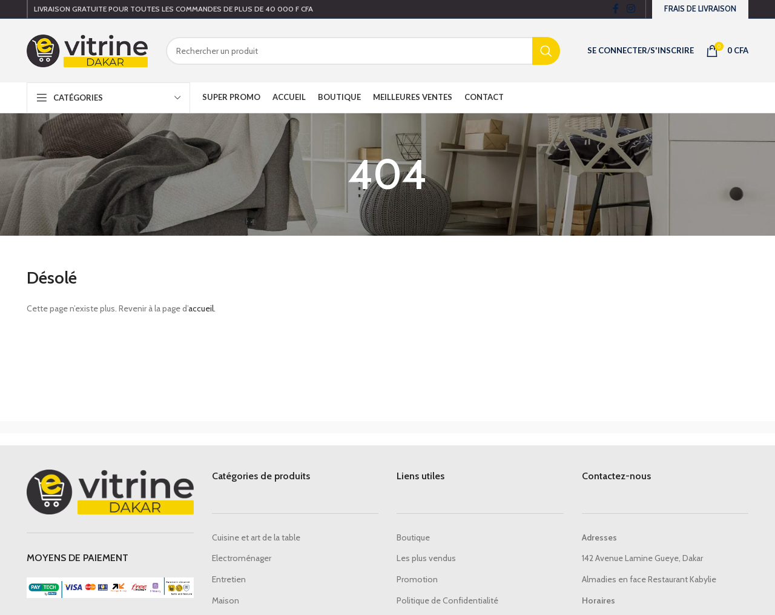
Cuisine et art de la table (256, 537)
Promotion (417, 579)
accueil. (202, 308)
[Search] (363, 51)
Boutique (413, 537)
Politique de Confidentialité (447, 600)
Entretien (229, 579)
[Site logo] (87, 49)
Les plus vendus (426, 558)
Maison (225, 600)
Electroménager (241, 558)
